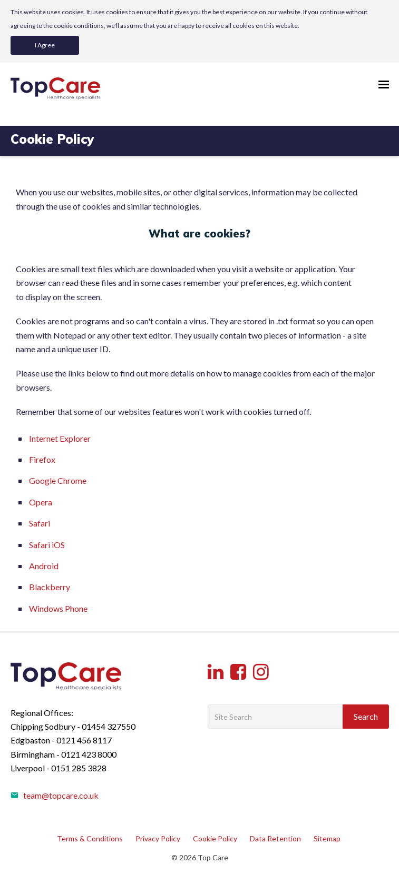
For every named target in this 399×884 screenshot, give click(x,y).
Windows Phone (58, 608)
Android (44, 566)
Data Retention (275, 838)
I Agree (45, 45)
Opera (40, 502)
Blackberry (49, 587)
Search (366, 716)
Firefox (42, 459)
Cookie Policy (215, 838)
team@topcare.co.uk (55, 795)
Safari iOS (47, 545)
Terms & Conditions (90, 838)
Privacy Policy (157, 838)
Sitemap (327, 838)
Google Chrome (57, 480)
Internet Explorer (60, 438)
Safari (39, 523)
